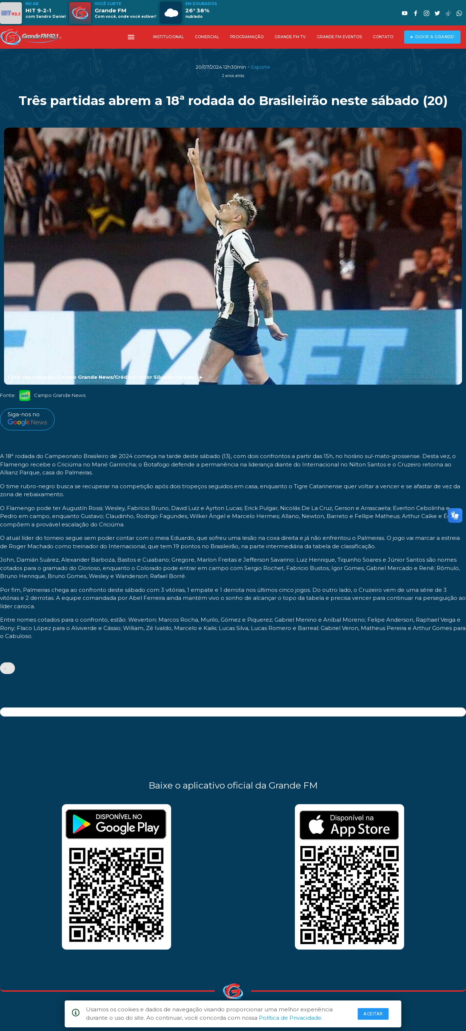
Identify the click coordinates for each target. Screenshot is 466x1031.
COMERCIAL (207, 37)
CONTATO (383, 37)
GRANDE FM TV (290, 37)
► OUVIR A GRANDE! (432, 37)
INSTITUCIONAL (168, 37)
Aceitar (373, 1013)
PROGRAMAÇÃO (247, 37)
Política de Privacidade (290, 1017)
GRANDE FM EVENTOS (339, 37)
